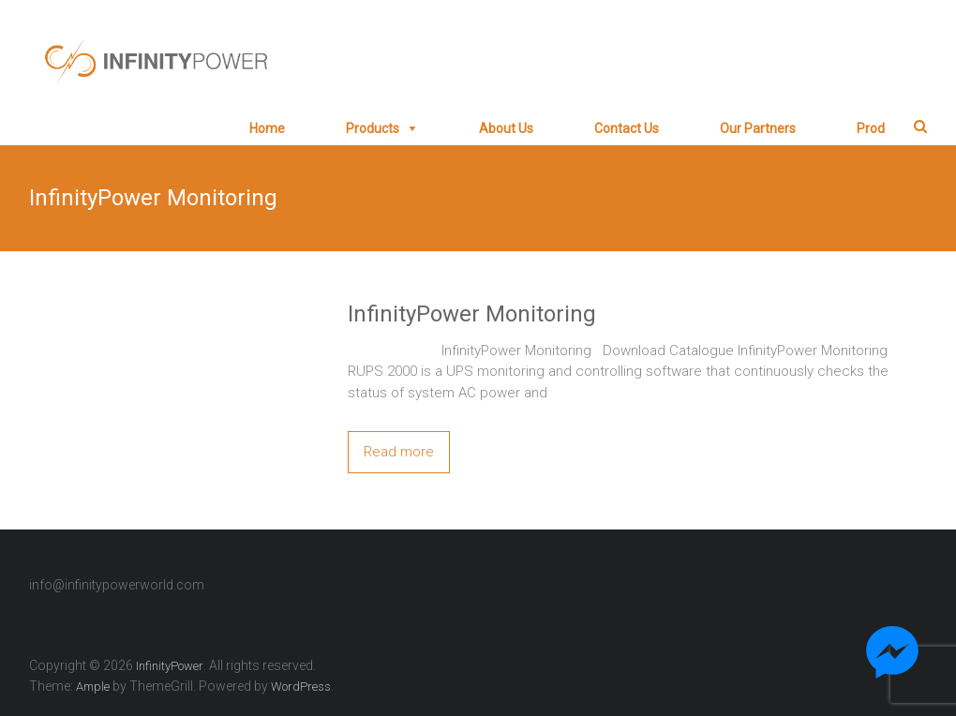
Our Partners (758, 128)
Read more (399, 451)
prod (871, 128)
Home (267, 128)
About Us (506, 128)
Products (372, 128)
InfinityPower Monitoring (472, 314)
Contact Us (626, 128)
